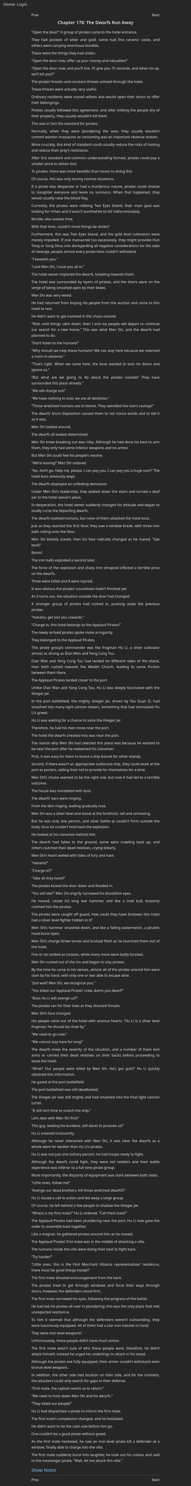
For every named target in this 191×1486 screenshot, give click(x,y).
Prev (35, 14)
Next (156, 14)
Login (22, 4)
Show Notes (43, 1470)
